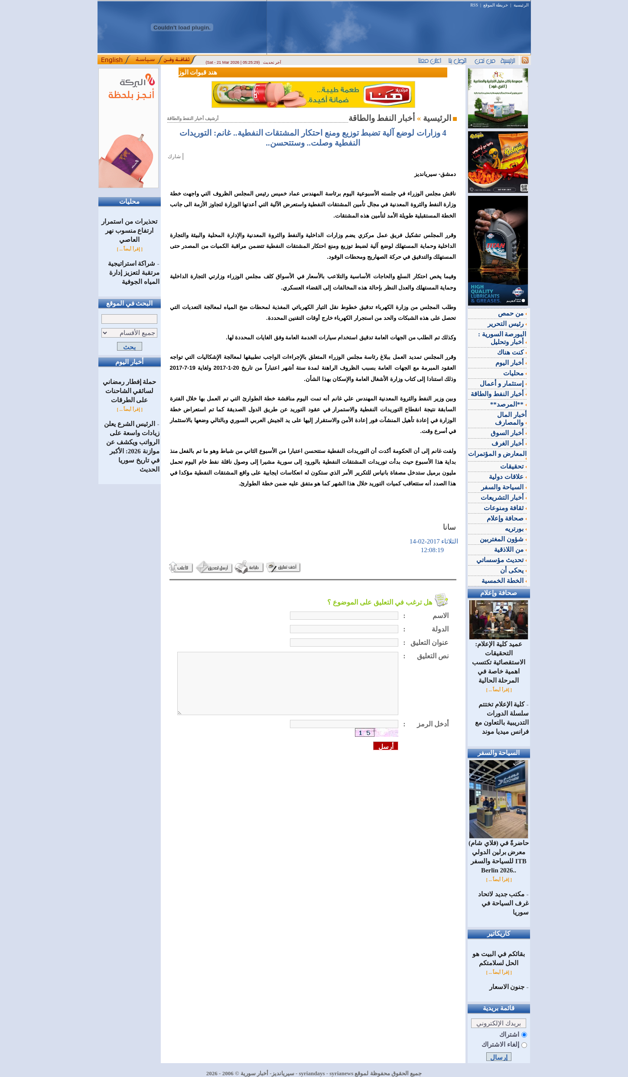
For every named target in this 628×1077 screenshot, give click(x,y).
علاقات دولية (508, 476)
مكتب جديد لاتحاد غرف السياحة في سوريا (503, 903)
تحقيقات (513, 466)
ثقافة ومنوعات (505, 507)
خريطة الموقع (495, 5)
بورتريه (516, 528)
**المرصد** (508, 404)
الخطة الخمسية (504, 580)
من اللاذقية (510, 549)
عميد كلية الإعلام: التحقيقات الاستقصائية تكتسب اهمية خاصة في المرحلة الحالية (498, 659)
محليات (515, 373)
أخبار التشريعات (504, 497)
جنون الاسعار (507, 986)
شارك (174, 156)
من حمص (512, 313)
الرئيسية (521, 5)
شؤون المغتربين (503, 539)
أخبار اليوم (511, 362)
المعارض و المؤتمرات (497, 455)
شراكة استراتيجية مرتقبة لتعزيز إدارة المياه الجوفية (133, 272)
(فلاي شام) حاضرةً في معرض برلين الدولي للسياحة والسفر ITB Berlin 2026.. (499, 853)
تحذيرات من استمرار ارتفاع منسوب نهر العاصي (129, 230)
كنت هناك (512, 352)
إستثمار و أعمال (503, 383)
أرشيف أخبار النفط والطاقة (192, 118)
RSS (474, 5)
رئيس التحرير (507, 323)
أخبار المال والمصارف (511, 418)
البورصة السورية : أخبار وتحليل (502, 338)
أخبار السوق (509, 432)
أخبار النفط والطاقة (498, 393)
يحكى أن (513, 570)
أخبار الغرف (509, 443)
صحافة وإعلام (507, 518)
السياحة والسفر (504, 487)
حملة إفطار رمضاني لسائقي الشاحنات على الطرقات (129, 390)
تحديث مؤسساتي (501, 559)
